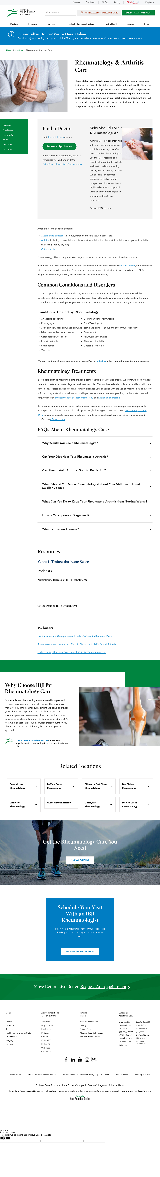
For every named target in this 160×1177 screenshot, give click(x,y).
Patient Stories (47, 1047)
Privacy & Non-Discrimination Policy (78, 1078)
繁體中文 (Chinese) (126, 1034)
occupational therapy (82, 398)
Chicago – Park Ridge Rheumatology (96, 789)
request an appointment (103, 989)
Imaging (9, 1043)
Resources (7, 145)
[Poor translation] (7, 1141)
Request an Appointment (59, 146)
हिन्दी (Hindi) (123, 1048)
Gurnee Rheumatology (59, 805)
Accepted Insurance (89, 1025)
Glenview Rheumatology (17, 807)
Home (9, 51)
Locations (7, 149)
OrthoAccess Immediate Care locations (62, 164)
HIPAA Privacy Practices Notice (42, 1078)
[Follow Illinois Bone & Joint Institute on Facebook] (66, 1062)
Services (19, 51)
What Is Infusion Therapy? (60, 531)
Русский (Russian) (125, 1041)
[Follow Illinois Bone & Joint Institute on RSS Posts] (94, 1062)
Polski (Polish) (124, 1031)
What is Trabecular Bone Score (63, 564)
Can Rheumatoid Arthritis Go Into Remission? (74, 471)
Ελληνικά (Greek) (125, 1028)
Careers (76, 2)
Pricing (117, 2)
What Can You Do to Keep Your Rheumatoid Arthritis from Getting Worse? (94, 503)
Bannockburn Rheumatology (17, 789)
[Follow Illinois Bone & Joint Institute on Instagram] (87, 1062)
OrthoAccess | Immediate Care (99, 12)
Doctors (9, 1025)
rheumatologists (56, 137)
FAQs (5, 140)
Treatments (7, 135)
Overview (6, 126)
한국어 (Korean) (142, 1041)
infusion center (57, 420)
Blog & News (47, 1028)
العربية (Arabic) (124, 1025)
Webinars (45, 1051)
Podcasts (45, 1036)
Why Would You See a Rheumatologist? (70, 443)
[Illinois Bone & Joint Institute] (21, 14)
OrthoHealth (11, 1040)
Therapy (9, 1047)
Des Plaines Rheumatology (130, 789)
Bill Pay (105, 2)
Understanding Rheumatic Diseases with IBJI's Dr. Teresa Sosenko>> (72, 655)
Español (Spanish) (143, 1025)
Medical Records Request (91, 1036)
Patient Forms (86, 1032)
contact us (100, 361)
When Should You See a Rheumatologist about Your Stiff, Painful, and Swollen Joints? (91, 487)
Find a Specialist (80, 863)
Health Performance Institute (18, 1036)
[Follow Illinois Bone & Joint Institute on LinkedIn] (73, 1062)
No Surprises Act (142, 1078)
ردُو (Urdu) (140, 1034)
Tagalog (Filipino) (125, 1044)
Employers (90, 2)
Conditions (7, 130)
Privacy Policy (122, 1078)
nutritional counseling (109, 398)
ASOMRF (105, 1078)
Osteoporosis (48, 249)
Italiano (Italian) (142, 1031)
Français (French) (143, 1028)
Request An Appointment (138, 13)
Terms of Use (15, 1078)
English (148, 2)
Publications (46, 1032)
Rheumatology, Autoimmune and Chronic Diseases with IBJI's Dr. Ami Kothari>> (78, 647)
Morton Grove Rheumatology (130, 807)
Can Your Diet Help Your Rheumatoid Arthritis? (75, 457)
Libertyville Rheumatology (92, 807)
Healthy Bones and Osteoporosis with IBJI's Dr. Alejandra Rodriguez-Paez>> (76, 639)
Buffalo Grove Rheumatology (54, 789)
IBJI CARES (46, 1043)
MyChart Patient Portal (90, 1040)
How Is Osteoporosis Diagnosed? (65, 517)
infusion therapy (127, 266)
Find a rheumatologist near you (32, 743)
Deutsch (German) (143, 1038)
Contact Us (46, 1055)
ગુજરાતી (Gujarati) (125, 1038)
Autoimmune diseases (52, 236)
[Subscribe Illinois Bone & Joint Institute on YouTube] (80, 1062)
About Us (45, 1025)
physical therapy (63, 398)
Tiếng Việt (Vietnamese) (141, 1045)
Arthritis (45, 240)
